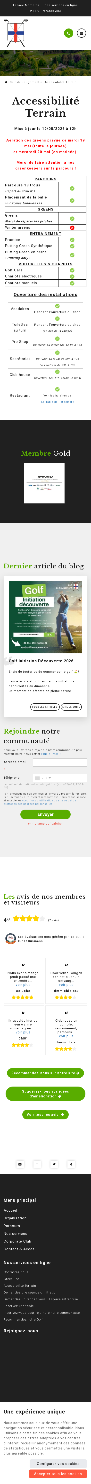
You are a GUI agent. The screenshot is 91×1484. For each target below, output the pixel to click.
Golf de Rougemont (22, 82)
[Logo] (16, 33)
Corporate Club (17, 1241)
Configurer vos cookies (58, 1464)
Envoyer (46, 814)
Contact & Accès (19, 1249)
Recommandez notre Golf (23, 1319)
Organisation (15, 1218)
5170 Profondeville (45, 11)
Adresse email (15, 765)
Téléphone (12, 777)
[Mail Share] (20, 1164)
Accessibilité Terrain (20, 1285)
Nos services (15, 1233)
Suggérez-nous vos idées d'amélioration (45, 1093)
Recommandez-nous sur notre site (43, 1073)
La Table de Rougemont (57, 401)
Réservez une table (19, 1306)
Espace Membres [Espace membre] (26, 5)
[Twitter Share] (54, 1164)
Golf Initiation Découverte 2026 (41, 661)
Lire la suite (71, 707)
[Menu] (81, 33)
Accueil (10, 1210)
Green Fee (11, 1279)
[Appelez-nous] (68, 33)
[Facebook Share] (37, 1164)
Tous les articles (45, 707)
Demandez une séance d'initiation (31, 1292)
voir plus (23, 985)
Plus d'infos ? (51, 754)
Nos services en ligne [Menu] (27, 1262)
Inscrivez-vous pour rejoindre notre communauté (42, 1312)
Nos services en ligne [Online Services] (61, 5)
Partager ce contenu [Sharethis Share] (71, 1164)
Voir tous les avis (43, 1115)
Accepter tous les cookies (58, 1474)
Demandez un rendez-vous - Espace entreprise (41, 1299)
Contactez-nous (16, 1272)
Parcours (12, 1226)
